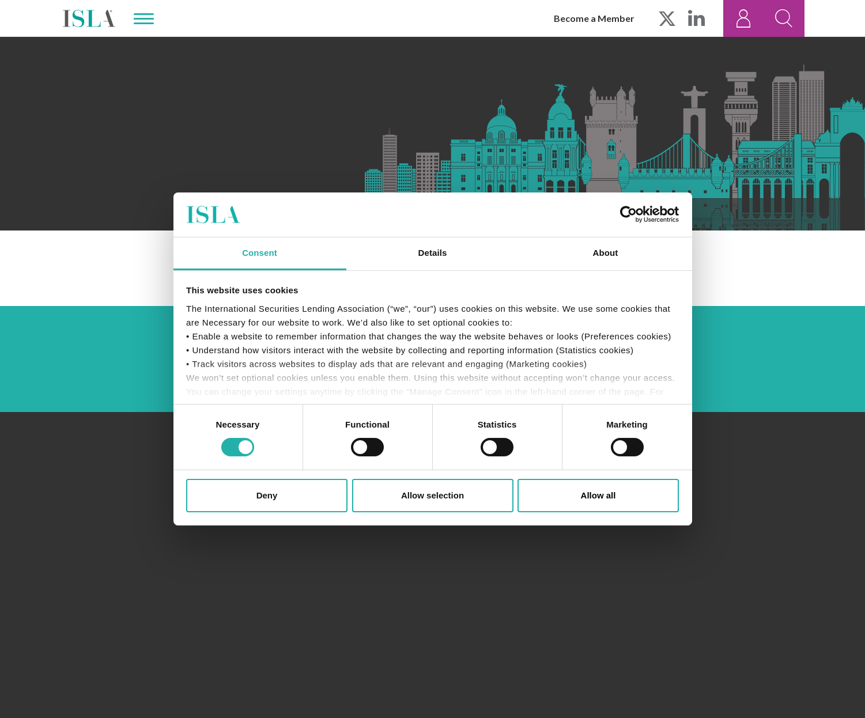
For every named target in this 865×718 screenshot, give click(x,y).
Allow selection (432, 495)
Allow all (598, 495)
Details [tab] (432, 253)
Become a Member (594, 18)
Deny (267, 495)
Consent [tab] (259, 253)
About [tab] (605, 253)
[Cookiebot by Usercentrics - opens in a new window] (628, 214)
